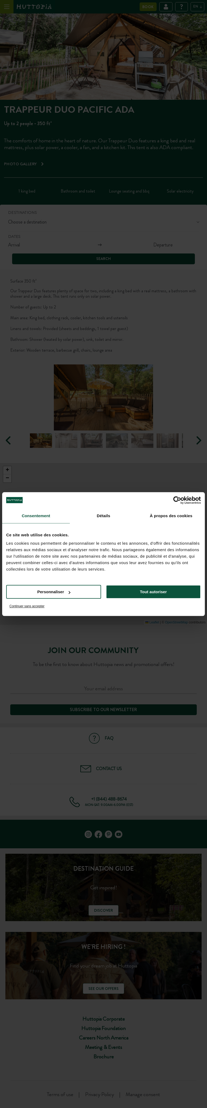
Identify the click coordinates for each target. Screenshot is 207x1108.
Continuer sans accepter (26, 606)
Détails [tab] (103, 515)
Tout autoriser (153, 591)
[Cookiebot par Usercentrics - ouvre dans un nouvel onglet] (177, 500)
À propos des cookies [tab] (171, 515)
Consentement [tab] (36, 515)
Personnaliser (53, 591)
